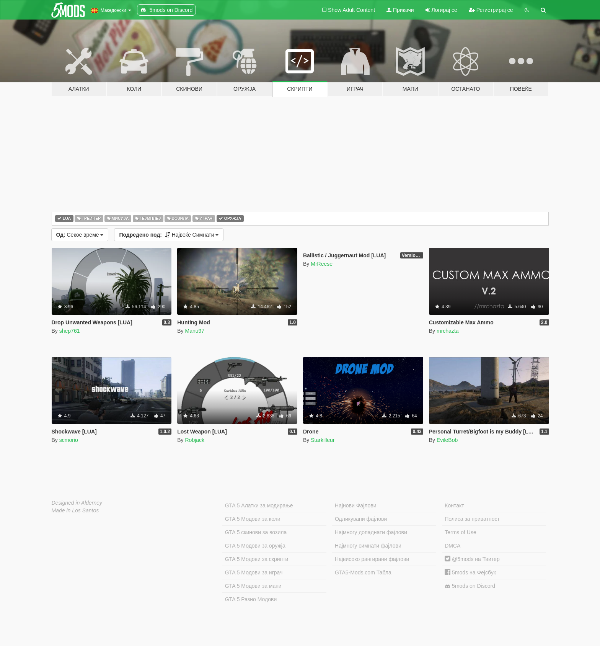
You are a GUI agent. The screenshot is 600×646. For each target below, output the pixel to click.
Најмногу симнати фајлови (368, 546)
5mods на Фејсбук (470, 572)
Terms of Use (460, 532)
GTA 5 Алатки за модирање (259, 505)
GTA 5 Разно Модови (251, 599)
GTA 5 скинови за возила (256, 532)
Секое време (80, 235)
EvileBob (447, 440)
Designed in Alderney (77, 503)
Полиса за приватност (472, 519)
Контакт (454, 505)
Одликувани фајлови (361, 519)
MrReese (322, 264)
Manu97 (194, 331)
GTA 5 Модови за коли (252, 519)
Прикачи (400, 10)
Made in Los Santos (75, 510)
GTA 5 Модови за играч (254, 572)
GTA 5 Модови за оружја (255, 546)
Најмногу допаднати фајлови (371, 532)
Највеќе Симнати (168, 235)
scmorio (68, 440)
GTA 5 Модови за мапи (253, 586)
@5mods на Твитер (472, 559)
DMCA (452, 546)
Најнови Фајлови (356, 505)
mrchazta (448, 331)
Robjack (194, 440)
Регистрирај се (491, 10)
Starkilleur (322, 440)
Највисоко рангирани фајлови (372, 559)
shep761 (69, 331)
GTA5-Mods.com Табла (363, 572)
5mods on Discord (470, 586)
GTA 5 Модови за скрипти (257, 559)
